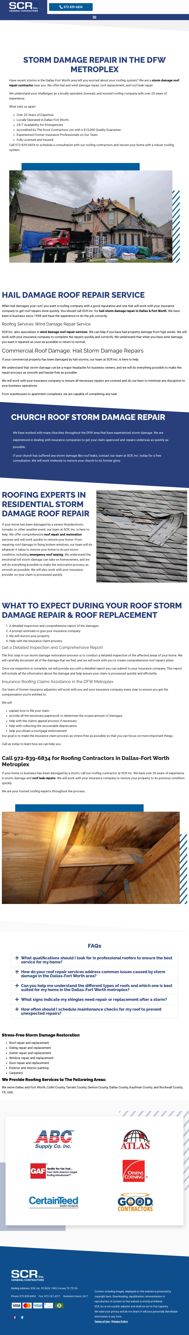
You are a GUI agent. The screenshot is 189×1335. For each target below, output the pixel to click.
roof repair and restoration (63, 534)
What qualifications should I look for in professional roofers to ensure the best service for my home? (96, 959)
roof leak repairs (44, 778)
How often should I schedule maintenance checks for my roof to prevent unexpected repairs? (91, 1011)
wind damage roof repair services (63, 332)
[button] (95, 17)
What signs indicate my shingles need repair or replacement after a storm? (94, 999)
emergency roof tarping (46, 554)
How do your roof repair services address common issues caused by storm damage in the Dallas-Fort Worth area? (93, 973)
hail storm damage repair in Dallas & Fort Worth (133, 311)
